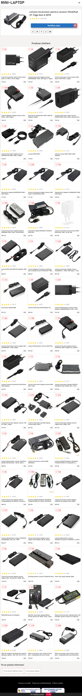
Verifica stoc (62, 25)
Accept (48, 694)
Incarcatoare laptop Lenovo (13, 671)
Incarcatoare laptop (32, 671)
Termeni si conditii (24, 683)
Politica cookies (57, 683)
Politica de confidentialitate (41, 683)
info (25, 82)
